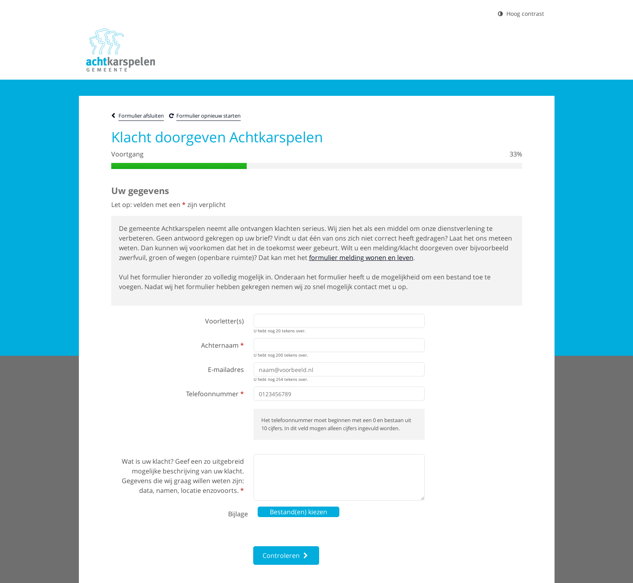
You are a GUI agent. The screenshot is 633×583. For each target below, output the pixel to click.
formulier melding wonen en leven (361, 257)
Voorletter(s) (224, 321)
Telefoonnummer (215, 393)
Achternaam (222, 345)
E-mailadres (226, 369)
